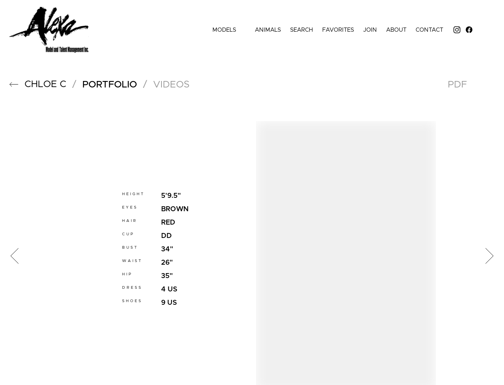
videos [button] (171, 84)
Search (301, 30)
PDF (457, 84)
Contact (429, 30)
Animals (268, 30)
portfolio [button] (109, 84)
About (396, 30)
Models (229, 30)
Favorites (338, 30)
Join (370, 30)
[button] (13, 84)
